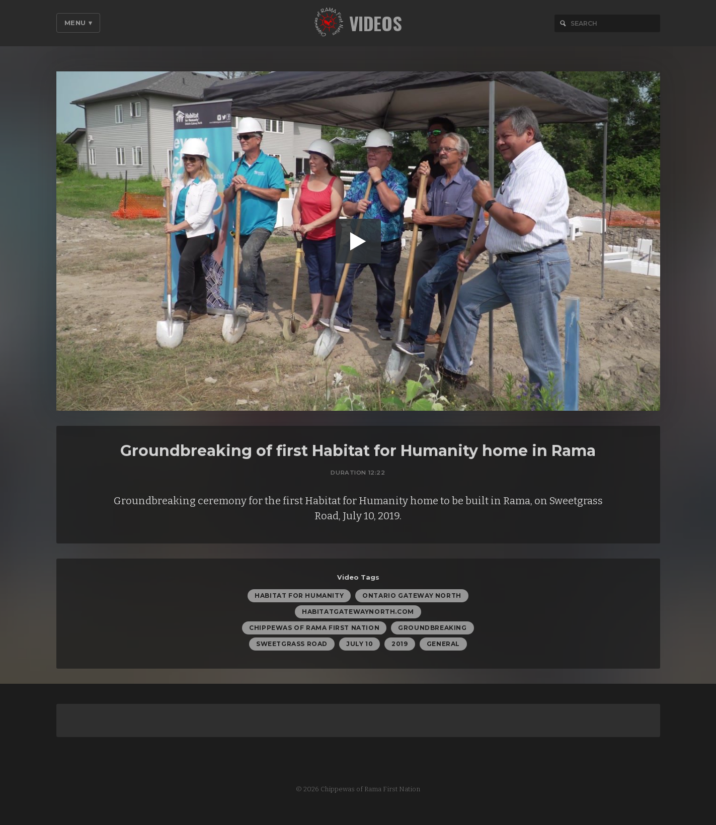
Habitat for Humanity (299, 597)
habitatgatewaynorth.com (358, 613)
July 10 (359, 645)
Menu (78, 23)
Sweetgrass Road (292, 645)
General (443, 645)
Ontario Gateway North (411, 597)
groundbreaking (432, 629)
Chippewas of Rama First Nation (314, 629)
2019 (399, 645)
